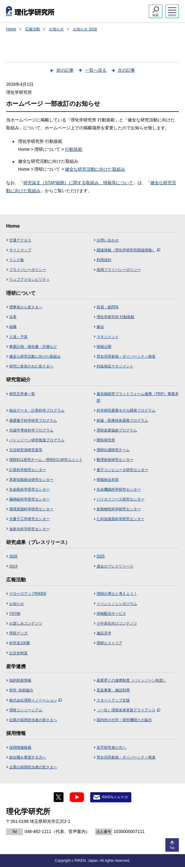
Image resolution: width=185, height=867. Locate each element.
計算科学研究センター (27, 470)
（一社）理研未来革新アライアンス (128, 710)
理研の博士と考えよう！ (117, 593)
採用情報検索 (20, 747)
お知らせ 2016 (85, 29)
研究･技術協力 (21, 690)
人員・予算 (18, 337)
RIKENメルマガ (115, 797)
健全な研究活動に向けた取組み (95, 169)
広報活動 (32, 29)
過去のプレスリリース (115, 566)
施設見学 (104, 633)
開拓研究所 (106, 440)
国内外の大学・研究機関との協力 (124, 720)
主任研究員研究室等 (25, 450)
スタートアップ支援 (113, 700)
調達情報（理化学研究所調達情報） (128, 250)
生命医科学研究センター (29, 489)
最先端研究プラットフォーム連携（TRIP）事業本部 (138, 397)
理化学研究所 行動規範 (115, 317)
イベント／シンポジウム (117, 604)
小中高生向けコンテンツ (117, 623)
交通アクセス (20, 240)
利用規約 (104, 260)
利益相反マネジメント (115, 366)
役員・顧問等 (108, 307)
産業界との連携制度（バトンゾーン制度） (132, 680)
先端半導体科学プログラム (31, 430)
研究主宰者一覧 (22, 394)
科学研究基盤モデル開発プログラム (126, 410)
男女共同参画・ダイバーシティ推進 (126, 356)
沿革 (13, 317)
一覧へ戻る (95, 70)
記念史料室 (18, 653)
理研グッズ (18, 633)
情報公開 (104, 346)
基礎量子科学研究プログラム (33, 420)
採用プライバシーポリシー (119, 270)
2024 (13, 566)
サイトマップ (20, 250)
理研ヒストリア (109, 643)
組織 (13, 327)
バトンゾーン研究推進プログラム (36, 440)
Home (11, 29)
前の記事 (65, 70)
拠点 (100, 327)
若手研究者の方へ (111, 747)
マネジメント (108, 337)
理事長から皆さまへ (25, 307)
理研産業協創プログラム (117, 430)
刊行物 (14, 613)
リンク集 (16, 260)
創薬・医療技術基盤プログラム (122, 420)
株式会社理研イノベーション (35, 700)
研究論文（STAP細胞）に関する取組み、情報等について (78, 182)
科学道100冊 (19, 643)
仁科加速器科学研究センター (121, 519)
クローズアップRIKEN (27, 593)
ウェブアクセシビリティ (29, 279)
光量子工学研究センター (29, 519)
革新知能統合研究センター (31, 479)
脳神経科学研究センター (29, 499)
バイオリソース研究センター (121, 499)
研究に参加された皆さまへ (31, 366)
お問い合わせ (108, 240)
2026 (13, 556)
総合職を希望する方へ (27, 757)
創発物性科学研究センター (119, 509)
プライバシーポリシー (27, 270)
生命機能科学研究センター (119, 489)
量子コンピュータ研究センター (122, 470)
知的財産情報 (20, 680)
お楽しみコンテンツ (25, 623)
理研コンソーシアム (25, 710)
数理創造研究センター (115, 460)
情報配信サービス (111, 613)
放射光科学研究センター (29, 529)
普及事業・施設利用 (113, 690)
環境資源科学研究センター (31, 509)
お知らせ (56, 29)
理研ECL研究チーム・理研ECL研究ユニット (46, 460)
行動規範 (73, 149)
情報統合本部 (108, 479)
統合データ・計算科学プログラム (36, 410)
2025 (101, 556)
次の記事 (126, 70)
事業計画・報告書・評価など (33, 346)
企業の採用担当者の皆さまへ (33, 720)
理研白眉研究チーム (113, 450)
